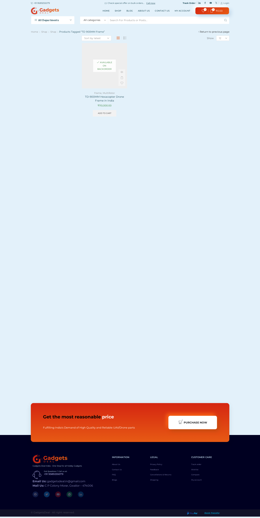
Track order (198, 466)
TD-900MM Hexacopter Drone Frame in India (104, 99)
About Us (144, 10)
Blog (129, 10)
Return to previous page (214, 31)
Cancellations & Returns (164, 478)
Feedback (156, 472)
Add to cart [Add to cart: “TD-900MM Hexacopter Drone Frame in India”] (104, 114)
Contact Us (162, 10)
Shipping (155, 484)
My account (182, 10)
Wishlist (196, 472)
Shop (118, 10)
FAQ (114, 478)
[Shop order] (96, 38)
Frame (97, 93)
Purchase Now (192, 423)
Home (106, 10)
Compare (197, 478)
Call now (150, 3)
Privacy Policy (158, 466)
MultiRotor (109, 93)
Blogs (115, 484)
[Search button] (225, 20)
